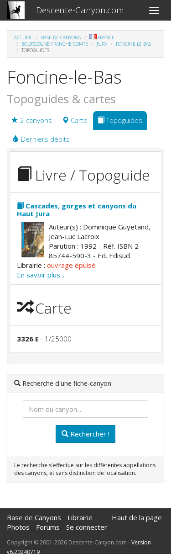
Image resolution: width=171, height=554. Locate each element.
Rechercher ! (85, 433)
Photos (18, 527)
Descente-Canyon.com (80, 10)
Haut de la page (137, 517)
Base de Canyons (61, 37)
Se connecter (86, 527)
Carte (75, 120)
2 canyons (31, 120)
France (101, 37)
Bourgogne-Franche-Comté (54, 44)
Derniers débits (41, 139)
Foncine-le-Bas (133, 44)
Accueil (23, 37)
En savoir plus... (40, 274)
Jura (102, 44)
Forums (48, 527)
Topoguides (120, 120)
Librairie (80, 517)
